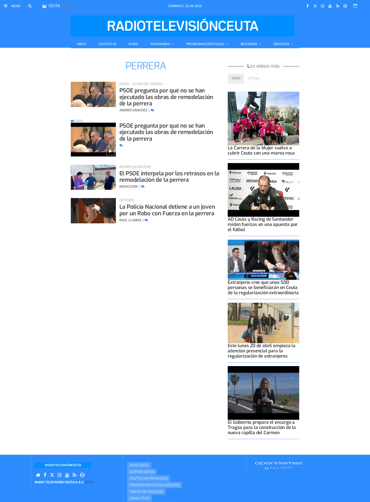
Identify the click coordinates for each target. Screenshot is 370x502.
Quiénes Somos (142, 472)
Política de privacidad (149, 478)
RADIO (133, 44)
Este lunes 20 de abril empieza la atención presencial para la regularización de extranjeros (261, 351)
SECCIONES (249, 44)
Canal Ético (140, 498)
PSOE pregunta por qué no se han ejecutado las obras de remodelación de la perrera (166, 97)
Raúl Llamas (130, 220)
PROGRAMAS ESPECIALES (205, 44)
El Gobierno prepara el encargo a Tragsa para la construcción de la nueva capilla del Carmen (262, 427)
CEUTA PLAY (107, 44)
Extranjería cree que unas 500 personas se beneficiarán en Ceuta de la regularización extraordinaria (263, 287)
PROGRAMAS (160, 44)
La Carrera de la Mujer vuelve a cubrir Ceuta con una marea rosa (261, 150)
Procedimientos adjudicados (154, 485)
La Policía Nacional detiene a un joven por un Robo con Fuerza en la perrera (167, 210)
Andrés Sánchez (133, 110)
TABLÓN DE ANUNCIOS (146, 491)
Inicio (81, 44)
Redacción (128, 186)
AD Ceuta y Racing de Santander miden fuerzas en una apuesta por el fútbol (263, 224)
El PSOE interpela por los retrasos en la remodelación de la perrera (169, 177)
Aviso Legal (139, 465)
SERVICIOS (281, 44)
